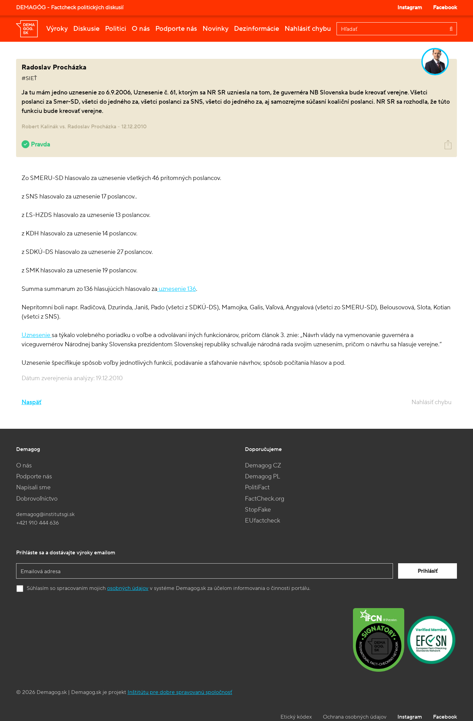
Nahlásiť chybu (308, 28)
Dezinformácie (256, 28)
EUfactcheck (262, 521)
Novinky (215, 28)
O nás (141, 28)
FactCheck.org (264, 499)
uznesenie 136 (176, 289)
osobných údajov (127, 588)
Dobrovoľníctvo (36, 499)
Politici (115, 28)
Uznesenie (37, 335)
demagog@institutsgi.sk (45, 514)
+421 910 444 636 (37, 522)
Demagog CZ (263, 465)
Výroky (57, 28)
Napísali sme (33, 487)
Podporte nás (176, 28)
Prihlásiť (427, 571)
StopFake (258, 510)
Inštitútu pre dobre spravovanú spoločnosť (180, 692)
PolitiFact (257, 487)
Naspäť (31, 402)
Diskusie (86, 28)
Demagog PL (262, 476)
